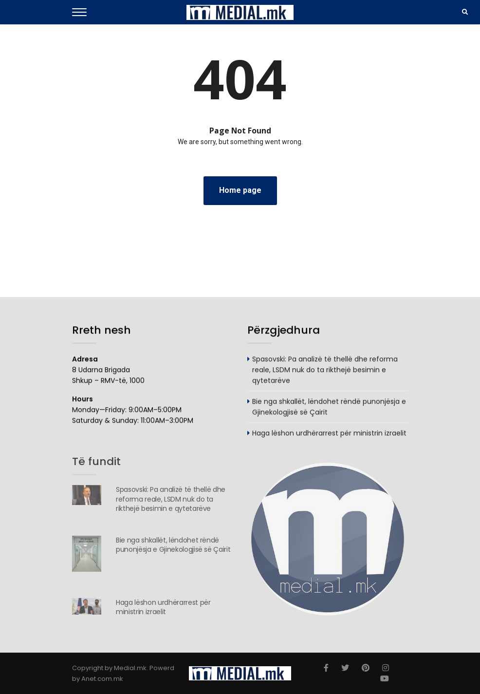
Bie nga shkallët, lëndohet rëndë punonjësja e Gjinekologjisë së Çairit (173, 547)
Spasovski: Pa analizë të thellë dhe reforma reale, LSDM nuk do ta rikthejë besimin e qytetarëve (325, 370)
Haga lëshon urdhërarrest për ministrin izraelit (329, 433)
